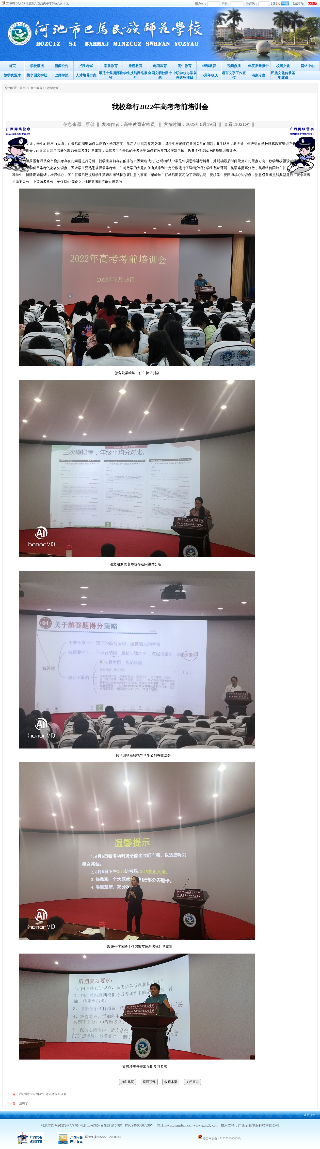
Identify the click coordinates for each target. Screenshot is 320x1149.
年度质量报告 (258, 66)
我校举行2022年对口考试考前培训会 (42, 1094)
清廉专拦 (258, 75)
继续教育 (209, 66)
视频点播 (234, 66)
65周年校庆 (209, 75)
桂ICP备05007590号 (139, 1125)
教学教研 (53, 88)
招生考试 (86, 66)
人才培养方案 (86, 75)
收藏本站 (298, 3)
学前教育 (111, 66)
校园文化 (283, 66)
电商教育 (160, 66)
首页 (12, 66)
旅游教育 (135, 66)
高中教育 (185, 66)
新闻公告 (61, 66)
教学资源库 (12, 75)
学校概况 (37, 66)
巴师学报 (61, 75)
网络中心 (308, 66)
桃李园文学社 (37, 75)
